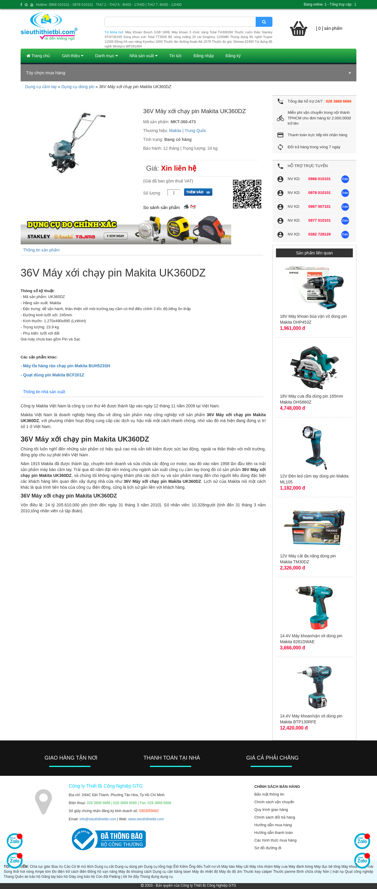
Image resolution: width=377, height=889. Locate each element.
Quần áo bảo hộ (27, 877)
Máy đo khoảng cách (135, 872)
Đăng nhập (204, 55)
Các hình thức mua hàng (275, 840)
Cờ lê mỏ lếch (83, 867)
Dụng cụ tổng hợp (158, 867)
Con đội (102, 877)
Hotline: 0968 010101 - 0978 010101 (64, 5)
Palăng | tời (118, 877)
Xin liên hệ (179, 168)
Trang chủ (38, 55)
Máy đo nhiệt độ (205, 872)
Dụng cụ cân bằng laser (172, 872)
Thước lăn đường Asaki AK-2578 (187, 41)
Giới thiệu (72, 55)
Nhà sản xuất (144, 55)
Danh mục (106, 55)
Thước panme (284, 872)
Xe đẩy (133, 877)
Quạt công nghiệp (359, 872)
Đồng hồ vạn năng (102, 872)
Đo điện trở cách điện (69, 872)
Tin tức (175, 55)
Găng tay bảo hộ (55, 877)
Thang (9, 877)
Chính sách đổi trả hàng (274, 817)
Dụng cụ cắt (104, 867)
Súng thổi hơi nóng (19, 872)
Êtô (176, 867)
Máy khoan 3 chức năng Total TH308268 (202, 32)
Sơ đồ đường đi (267, 848)
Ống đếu (195, 867)
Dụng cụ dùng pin (77, 86)
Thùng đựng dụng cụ (156, 877)
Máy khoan (350, 867)
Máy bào (228, 867)
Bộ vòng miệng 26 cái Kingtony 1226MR (198, 37)
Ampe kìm (43, 872)
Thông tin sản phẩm (41, 250)
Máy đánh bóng (301, 867)
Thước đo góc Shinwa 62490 (233, 41)
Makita (175, 130)
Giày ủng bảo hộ (82, 877)
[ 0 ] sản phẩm (329, 28)
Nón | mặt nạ (333, 872)
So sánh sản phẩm (161, 207)
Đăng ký (233, 55)
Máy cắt (242, 867)
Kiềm (184, 867)
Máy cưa (280, 867)
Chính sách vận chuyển (274, 802)
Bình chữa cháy (309, 872)
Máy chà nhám (261, 867)
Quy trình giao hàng (271, 809)
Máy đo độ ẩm (230, 872)
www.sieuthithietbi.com (146, 819)
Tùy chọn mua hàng (45, 72)
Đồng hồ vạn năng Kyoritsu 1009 (139, 41)
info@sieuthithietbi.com (98, 819)
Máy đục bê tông (327, 867)
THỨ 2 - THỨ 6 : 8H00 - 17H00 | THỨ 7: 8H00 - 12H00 (138, 5)
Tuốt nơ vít (212, 867)
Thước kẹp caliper (257, 872)
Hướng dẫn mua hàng (273, 825)
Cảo (67, 867)
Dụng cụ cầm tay (41, 86)
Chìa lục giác (40, 867)
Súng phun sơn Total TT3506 (145, 37)
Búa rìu (57, 867)
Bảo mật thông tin (269, 794)
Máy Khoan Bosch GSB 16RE (147, 32)
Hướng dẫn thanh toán (273, 832)
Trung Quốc (195, 130)
